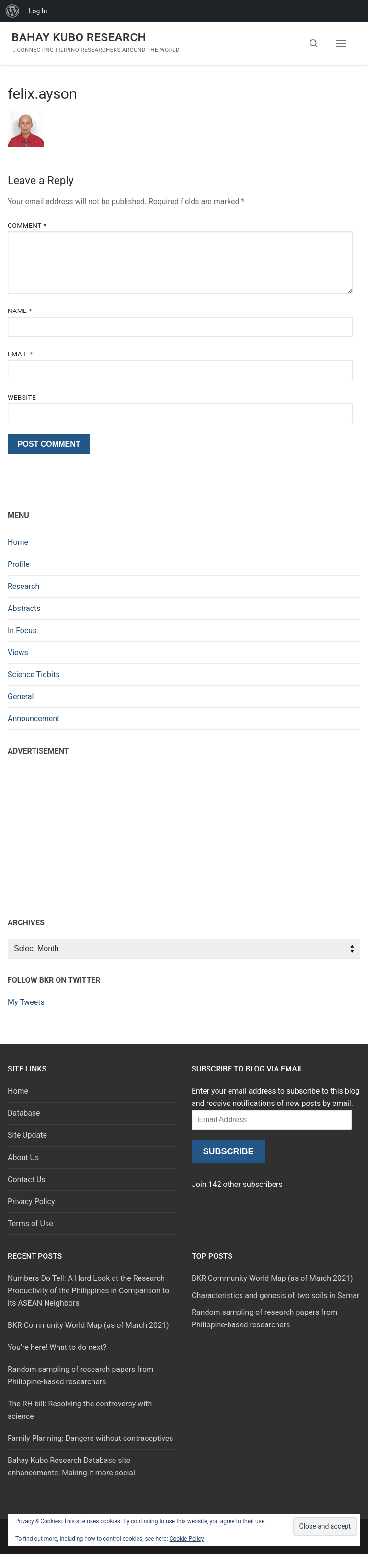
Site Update (27, 1135)
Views (18, 652)
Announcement (33, 718)
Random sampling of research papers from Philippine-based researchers (80, 1375)
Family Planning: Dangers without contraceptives (90, 1438)
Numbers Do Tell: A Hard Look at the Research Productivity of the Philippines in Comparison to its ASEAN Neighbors (88, 1291)
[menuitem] (12, 11)
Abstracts (24, 608)
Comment (27, 225)
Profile (19, 564)
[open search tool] (314, 43)
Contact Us (27, 1179)
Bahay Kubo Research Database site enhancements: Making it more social (71, 1466)
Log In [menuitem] (38, 11)
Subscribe (228, 1151)
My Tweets (26, 1002)
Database (24, 1112)
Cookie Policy (187, 1538)
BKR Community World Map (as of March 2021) (88, 1325)
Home (18, 542)
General (21, 696)
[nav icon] (341, 44)
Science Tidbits (33, 674)
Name (20, 310)
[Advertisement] (184, 834)
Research (23, 586)
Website (22, 397)
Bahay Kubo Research (79, 37)
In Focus (22, 630)
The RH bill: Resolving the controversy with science (80, 1410)
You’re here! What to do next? (57, 1347)
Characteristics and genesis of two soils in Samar (275, 1295)
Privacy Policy (31, 1201)
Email (20, 353)
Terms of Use (30, 1223)
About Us (23, 1157)
